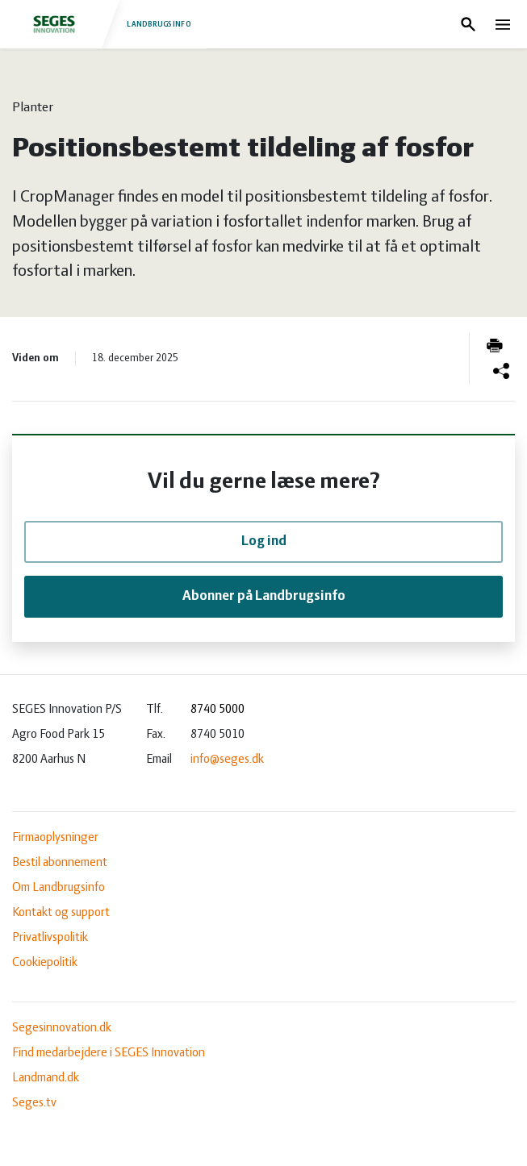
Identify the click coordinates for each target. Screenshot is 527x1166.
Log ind (264, 541)
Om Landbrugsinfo (58, 887)
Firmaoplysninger (55, 837)
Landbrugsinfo (103, 23)
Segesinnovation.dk (61, 1028)
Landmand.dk (45, 1078)
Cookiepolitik (44, 962)
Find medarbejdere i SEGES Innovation (108, 1053)
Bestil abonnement (59, 862)
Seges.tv (34, 1103)
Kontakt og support (61, 912)
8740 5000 (217, 709)
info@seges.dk (227, 759)
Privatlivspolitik (50, 937)
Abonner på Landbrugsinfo (263, 596)
